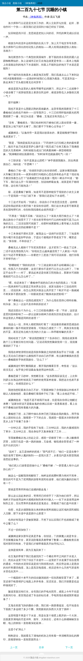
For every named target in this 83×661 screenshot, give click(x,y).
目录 (41, 647)
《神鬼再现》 (30, 3)
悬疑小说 (17, 3)
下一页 (69, 647)
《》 (36, 16)
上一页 (14, 647)
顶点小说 (6, 3)
